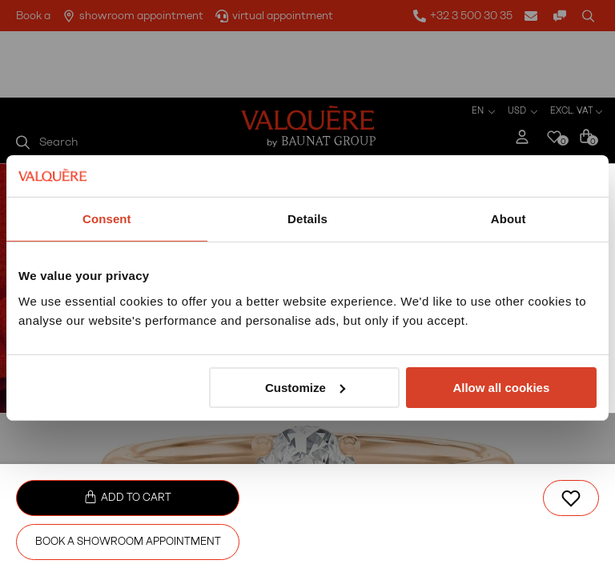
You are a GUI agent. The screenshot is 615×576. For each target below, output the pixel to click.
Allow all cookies (500, 387)
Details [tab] (307, 219)
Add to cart (128, 496)
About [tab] (508, 219)
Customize (305, 387)
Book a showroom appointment (128, 541)
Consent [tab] (106, 219)
